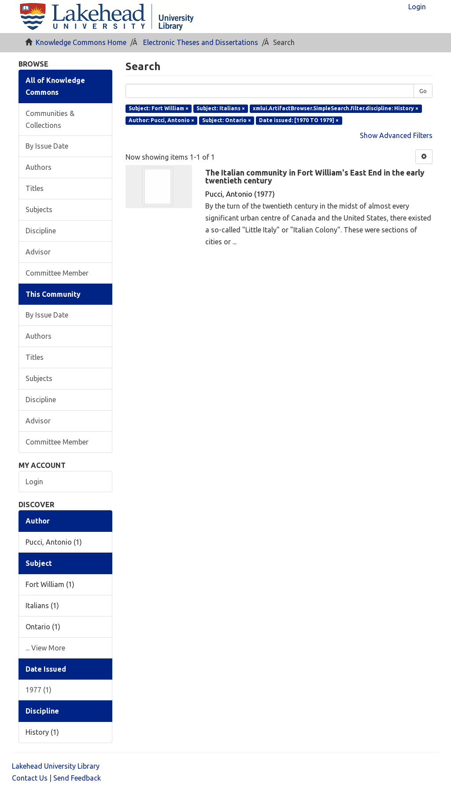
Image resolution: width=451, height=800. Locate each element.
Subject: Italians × (220, 108)
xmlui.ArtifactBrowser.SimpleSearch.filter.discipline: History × (335, 108)
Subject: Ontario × (226, 120)
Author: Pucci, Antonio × (161, 120)
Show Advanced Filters (396, 135)
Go (423, 91)
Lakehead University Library (56, 766)
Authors (39, 167)
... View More (45, 648)
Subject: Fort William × (159, 108)
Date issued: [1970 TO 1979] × (299, 120)
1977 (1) (39, 690)
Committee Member (57, 273)
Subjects (39, 209)
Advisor (38, 252)
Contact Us (30, 778)
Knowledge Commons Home (81, 42)
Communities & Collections (50, 119)
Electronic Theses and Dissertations (200, 42)
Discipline (41, 231)
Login (34, 482)
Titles (35, 188)
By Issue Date (47, 146)
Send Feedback (77, 778)
